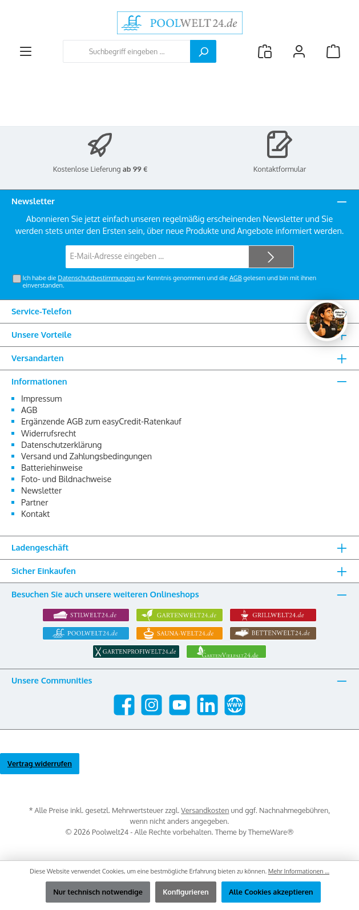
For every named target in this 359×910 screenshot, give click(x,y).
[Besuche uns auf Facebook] (124, 705)
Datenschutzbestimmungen (96, 278)
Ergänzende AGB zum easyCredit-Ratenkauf (101, 421)
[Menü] (25, 51)
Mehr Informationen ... (298, 871)
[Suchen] (203, 51)
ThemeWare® (271, 831)
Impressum (41, 398)
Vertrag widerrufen (39, 763)
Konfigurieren (186, 891)
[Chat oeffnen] (327, 320)
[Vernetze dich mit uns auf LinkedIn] (207, 705)
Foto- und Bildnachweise (66, 479)
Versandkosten (205, 810)
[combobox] (127, 51)
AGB (235, 278)
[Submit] (271, 256)
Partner (34, 502)
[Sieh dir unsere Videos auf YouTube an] (179, 705)
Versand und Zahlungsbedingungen (86, 456)
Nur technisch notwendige (98, 891)
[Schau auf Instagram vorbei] (151, 705)
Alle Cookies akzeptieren (271, 891)
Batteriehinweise (52, 467)
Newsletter (41, 490)
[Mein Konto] (299, 51)
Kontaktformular (279, 168)
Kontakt (35, 513)
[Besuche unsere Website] (235, 705)
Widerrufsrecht (48, 433)
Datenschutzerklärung (61, 444)
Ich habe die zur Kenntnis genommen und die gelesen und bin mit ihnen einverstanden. (169, 281)
